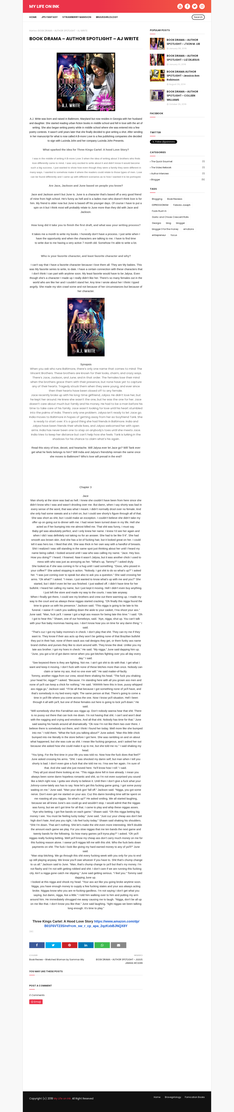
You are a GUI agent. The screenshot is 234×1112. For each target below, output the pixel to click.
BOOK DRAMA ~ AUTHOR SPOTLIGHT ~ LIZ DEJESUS (183, 58)
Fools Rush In (159, 211)
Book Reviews (174, 198)
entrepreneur (159, 235)
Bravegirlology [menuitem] (107, 17)
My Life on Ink (44, 6)
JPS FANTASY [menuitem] (49, 17)
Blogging (157, 198)
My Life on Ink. (62, 1098)
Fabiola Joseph (181, 205)
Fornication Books (195, 1097)
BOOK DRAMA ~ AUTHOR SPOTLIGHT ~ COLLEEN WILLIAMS (182, 96)
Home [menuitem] (33, 17)
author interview (178, 173)
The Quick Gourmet (178, 161)
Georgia (156, 223)
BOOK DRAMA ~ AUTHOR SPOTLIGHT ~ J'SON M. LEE (183, 42)
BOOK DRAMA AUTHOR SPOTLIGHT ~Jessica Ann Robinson (183, 76)
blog (168, 223)
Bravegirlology (173, 1097)
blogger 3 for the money (165, 229)
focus (174, 235)
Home (32, 30)
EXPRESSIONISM (160, 205)
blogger (178, 179)
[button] (31, 931)
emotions (188, 229)
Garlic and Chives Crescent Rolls (170, 217)
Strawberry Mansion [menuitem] (76, 17)
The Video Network (178, 167)
